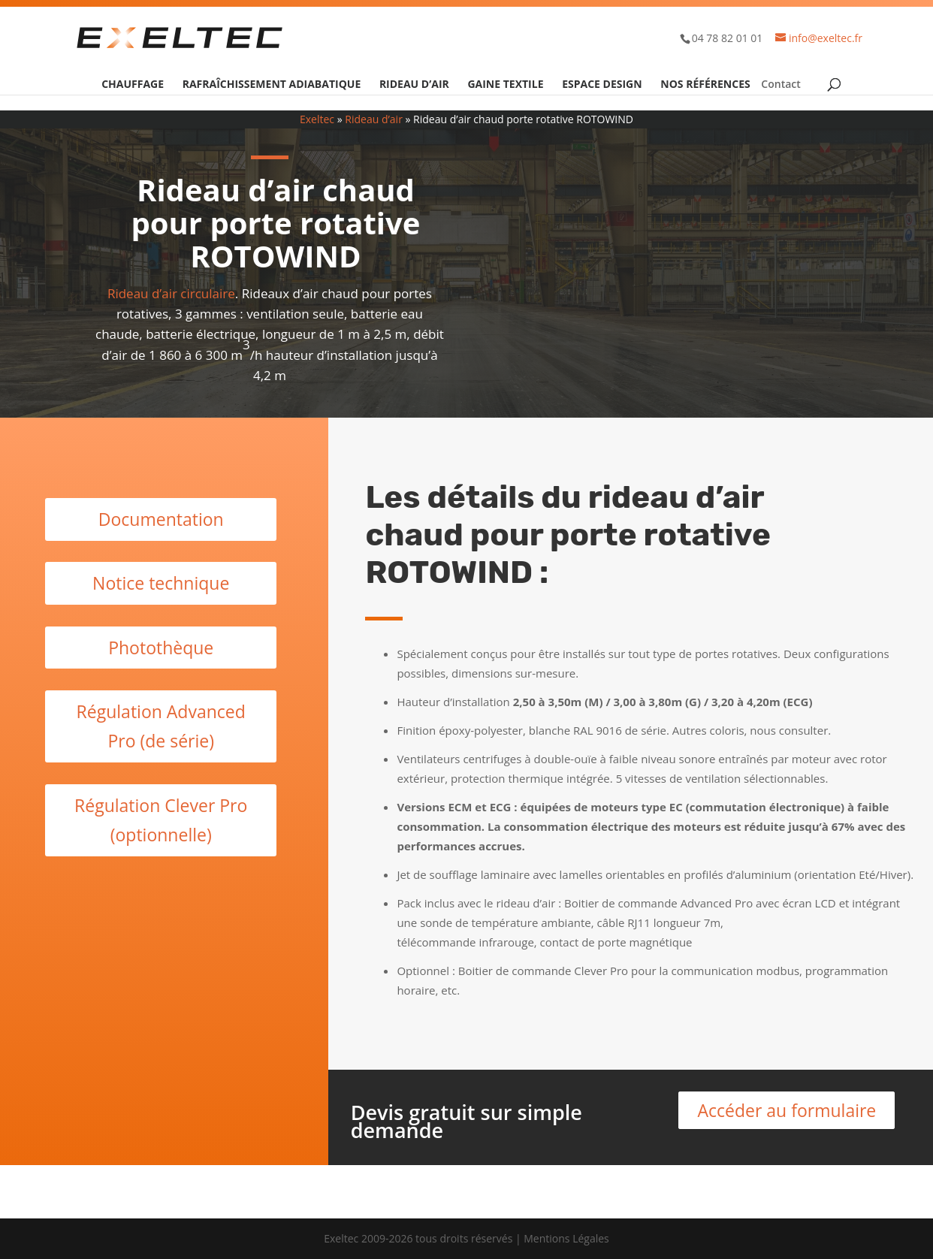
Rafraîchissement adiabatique (272, 85)
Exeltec (317, 119)
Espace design (602, 85)
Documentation (161, 519)
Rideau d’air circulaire (171, 293)
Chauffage (132, 85)
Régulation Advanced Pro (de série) (161, 726)
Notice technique (160, 583)
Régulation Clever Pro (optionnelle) (160, 820)
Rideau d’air (414, 85)
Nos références (705, 85)
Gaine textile (505, 85)
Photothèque (160, 648)
